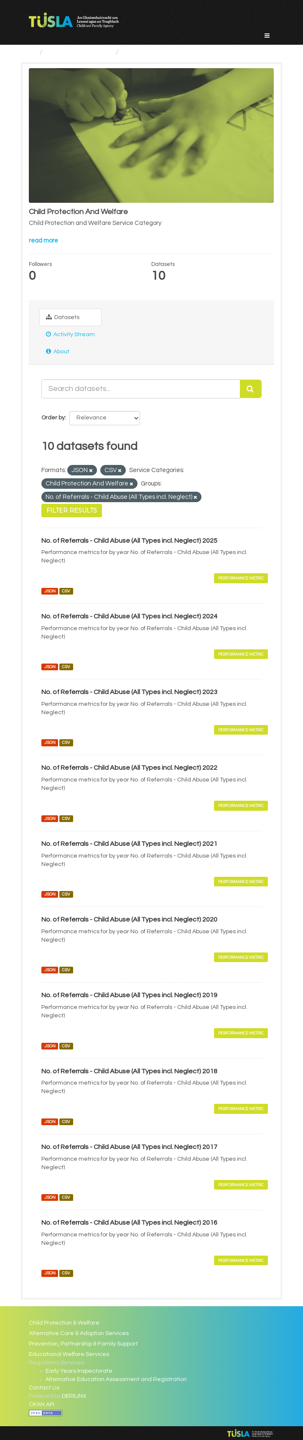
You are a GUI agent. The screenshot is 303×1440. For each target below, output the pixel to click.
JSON (50, 591)
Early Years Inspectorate (79, 1371)
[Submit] (251, 389)
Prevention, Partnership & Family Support (83, 1344)
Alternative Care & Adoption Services (79, 1333)
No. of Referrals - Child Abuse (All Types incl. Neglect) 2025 (129, 540)
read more (43, 240)
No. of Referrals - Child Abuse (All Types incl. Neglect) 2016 (129, 1222)
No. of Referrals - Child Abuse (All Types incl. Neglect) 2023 (129, 692)
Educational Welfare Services (69, 1354)
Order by (53, 418)
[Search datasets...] (140, 388)
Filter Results (71, 510)
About (57, 351)
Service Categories (79, 52)
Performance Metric (241, 578)
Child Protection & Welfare (64, 1323)
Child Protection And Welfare (172, 52)
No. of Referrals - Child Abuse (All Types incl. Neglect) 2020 (129, 919)
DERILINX (74, 1396)
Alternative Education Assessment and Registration (116, 1379)
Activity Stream (70, 334)
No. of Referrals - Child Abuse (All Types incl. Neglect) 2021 (129, 843)
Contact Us (44, 1388)
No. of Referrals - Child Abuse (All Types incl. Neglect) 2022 (129, 767)
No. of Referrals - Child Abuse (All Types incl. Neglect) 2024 (129, 616)
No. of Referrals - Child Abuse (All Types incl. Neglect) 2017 (129, 1147)
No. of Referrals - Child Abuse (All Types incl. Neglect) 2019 (129, 995)
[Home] (32, 52)
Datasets (62, 317)
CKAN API (41, 1404)
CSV (66, 591)
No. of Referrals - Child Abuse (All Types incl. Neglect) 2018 (129, 1071)
